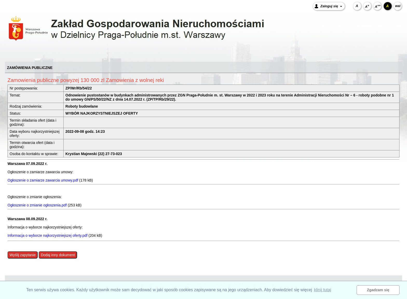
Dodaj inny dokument (58, 255)
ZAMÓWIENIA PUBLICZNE (29, 68)
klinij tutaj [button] (322, 290)
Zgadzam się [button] (378, 290)
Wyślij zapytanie (23, 255)
